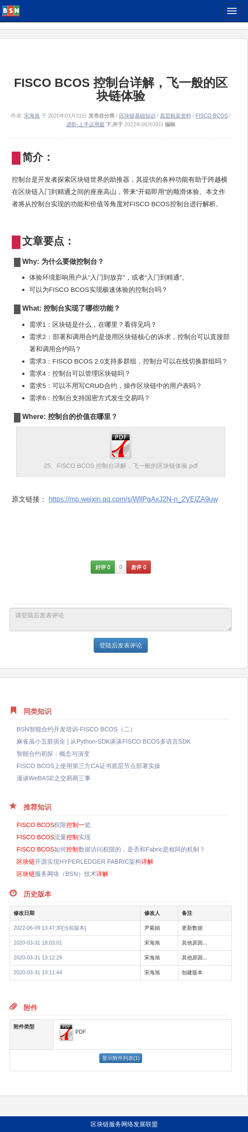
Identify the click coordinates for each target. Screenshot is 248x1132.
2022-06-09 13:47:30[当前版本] (50, 928)
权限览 (54, 824)
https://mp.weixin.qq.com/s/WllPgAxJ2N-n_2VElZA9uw (133, 499)
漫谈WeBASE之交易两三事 (54, 778)
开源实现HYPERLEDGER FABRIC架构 (85, 861)
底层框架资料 (175, 116)
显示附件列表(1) (121, 1058)
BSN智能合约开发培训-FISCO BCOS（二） (76, 729)
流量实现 (54, 837)
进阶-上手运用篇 (85, 124)
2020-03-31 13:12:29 (38, 958)
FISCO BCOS (212, 116)
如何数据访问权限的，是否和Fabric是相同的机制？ (111, 849)
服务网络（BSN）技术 (63, 873)
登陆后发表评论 (120, 645)
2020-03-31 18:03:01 (38, 943)
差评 (138, 567)
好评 (102, 567)
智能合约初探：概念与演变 (53, 753)
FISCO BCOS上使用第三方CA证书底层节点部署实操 (88, 765)
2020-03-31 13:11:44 (38, 972)
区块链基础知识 (137, 116)
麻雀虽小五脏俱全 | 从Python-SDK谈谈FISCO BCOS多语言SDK (104, 741)
